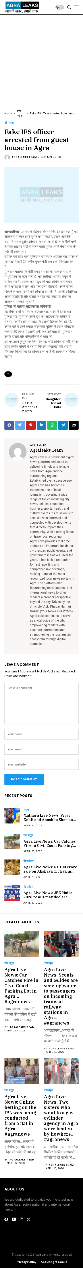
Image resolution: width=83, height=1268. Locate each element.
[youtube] (14, 1219)
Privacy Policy (26, 1262)
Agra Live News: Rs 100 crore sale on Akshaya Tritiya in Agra (50, 871)
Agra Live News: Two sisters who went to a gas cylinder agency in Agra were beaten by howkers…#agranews (61, 1118)
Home (8, 113)
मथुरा (26, 809)
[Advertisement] (41, 58)
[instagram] (21, 1219)
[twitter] (28, 1219)
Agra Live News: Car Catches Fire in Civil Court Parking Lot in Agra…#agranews (49, 845)
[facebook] (6, 1219)
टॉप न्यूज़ (9, 122)
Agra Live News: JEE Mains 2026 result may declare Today (48, 897)
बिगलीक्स (28, 861)
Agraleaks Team (24, 157)
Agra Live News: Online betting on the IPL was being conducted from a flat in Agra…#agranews (20, 1115)
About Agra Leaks (54, 1262)
